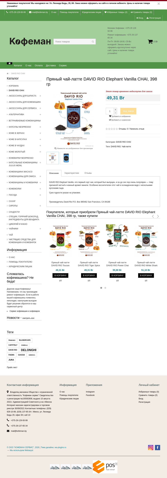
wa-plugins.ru (60, 447)
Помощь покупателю (69, 12)
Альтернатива (25, 115)
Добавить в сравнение (120, 120)
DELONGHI (28, 350)
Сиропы (25, 207)
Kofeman (13, 86)
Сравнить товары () (141, 12)
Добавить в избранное (120, 116)
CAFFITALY (12, 345)
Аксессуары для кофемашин (25, 103)
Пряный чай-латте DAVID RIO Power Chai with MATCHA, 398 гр (117, 264)
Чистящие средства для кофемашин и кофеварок (22, 241)
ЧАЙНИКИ (25, 230)
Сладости (14, 212)
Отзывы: (123, 129)
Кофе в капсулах (25, 140)
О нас (53, 12)
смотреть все (28, 318)
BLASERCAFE (24, 340)
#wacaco (11, 340)
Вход (140, 18)
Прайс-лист (12, 367)
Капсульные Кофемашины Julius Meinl (25, 165)
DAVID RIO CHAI (18, 73)
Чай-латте (126, 146)
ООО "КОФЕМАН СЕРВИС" (21, 447)
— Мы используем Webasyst (20, 450)
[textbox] (74, 41)
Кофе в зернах (25, 134)
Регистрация (154, 18)
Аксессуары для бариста (25, 97)
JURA (11, 360)
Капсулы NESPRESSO (25, 128)
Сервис (63, 65)
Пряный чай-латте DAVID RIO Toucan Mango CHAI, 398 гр (60, 264)
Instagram (90, 392)
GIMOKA (32, 355)
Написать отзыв (137, 129)
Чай (11, 235)
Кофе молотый (25, 153)
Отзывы (88, 173)
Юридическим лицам (91, 12)
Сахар (12, 201)
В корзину (60, 275)
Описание (54, 173)
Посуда (25, 196)
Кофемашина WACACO (20, 172)
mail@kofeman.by (38, 12)
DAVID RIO (12, 350)
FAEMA (11, 355)
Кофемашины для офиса (25, 177)
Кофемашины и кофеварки (25, 183)
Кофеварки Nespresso (21, 158)
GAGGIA (21, 355)
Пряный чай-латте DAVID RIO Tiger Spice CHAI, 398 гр (89, 264)
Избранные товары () (116, 12)
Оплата (39, 65)
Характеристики (71, 173)
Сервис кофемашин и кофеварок (25, 311)
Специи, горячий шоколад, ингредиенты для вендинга (24, 218)
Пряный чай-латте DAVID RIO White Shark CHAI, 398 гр (146, 264)
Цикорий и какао (18, 224)
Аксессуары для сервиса (25, 109)
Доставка (51, 65)
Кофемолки (25, 190)
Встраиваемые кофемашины (25, 122)
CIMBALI (24, 345)
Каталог (18, 65)
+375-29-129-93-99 (16, 12)
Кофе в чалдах (25, 146)
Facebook (90, 395)
